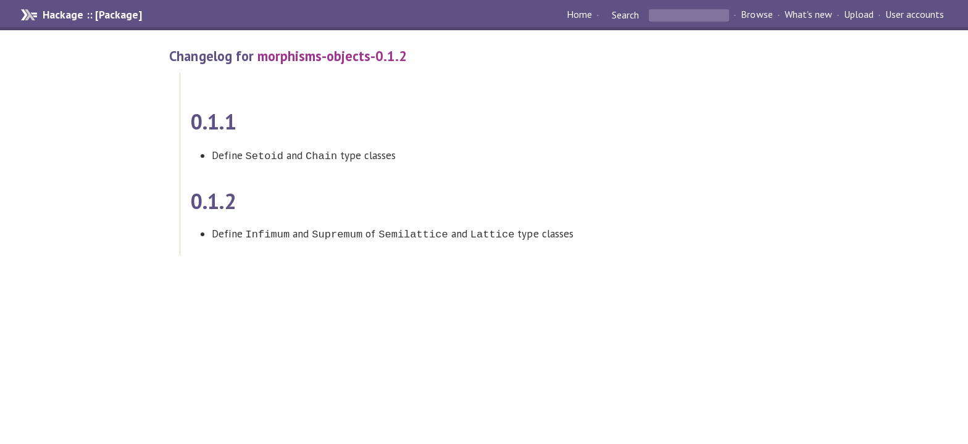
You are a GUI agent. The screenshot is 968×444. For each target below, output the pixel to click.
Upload (859, 15)
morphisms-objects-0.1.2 (332, 56)
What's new (808, 15)
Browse (756, 15)
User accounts (914, 15)
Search (625, 15)
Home (579, 15)
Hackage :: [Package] (92, 14)
